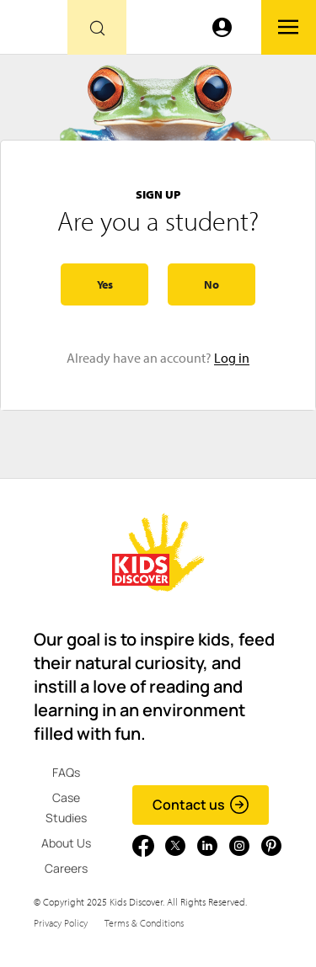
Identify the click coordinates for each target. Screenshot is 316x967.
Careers (66, 868)
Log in (231, 357)
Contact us (201, 804)
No (211, 284)
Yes (105, 284)
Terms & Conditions (144, 923)
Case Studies (66, 807)
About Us (66, 843)
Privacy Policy (61, 923)
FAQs (66, 772)
